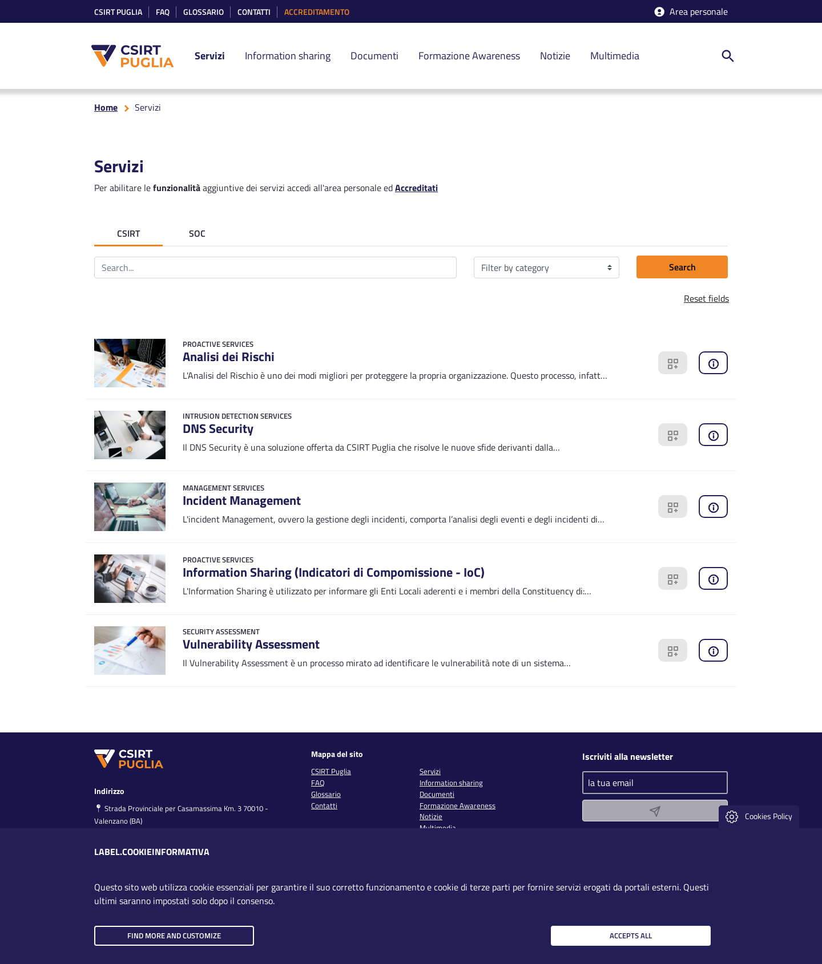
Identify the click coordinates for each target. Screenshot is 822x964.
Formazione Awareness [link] (469, 55)
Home (106, 107)
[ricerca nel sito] (727, 55)
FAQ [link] (318, 782)
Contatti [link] (254, 12)
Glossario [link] (203, 12)
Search (682, 267)
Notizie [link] (555, 55)
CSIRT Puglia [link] (118, 12)
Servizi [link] (210, 55)
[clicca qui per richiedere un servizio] (672, 363)
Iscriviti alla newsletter (627, 756)
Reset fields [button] (706, 298)
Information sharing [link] (288, 55)
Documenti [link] (374, 55)
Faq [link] (163, 12)
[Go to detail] (356, 363)
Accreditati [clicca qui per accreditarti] (416, 188)
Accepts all (631, 935)
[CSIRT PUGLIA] (139, 56)
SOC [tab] (197, 233)
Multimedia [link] (614, 55)
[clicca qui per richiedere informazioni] (713, 363)
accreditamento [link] (316, 12)
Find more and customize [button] (174, 935)
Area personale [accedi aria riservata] (690, 12)
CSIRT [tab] (128, 233)
